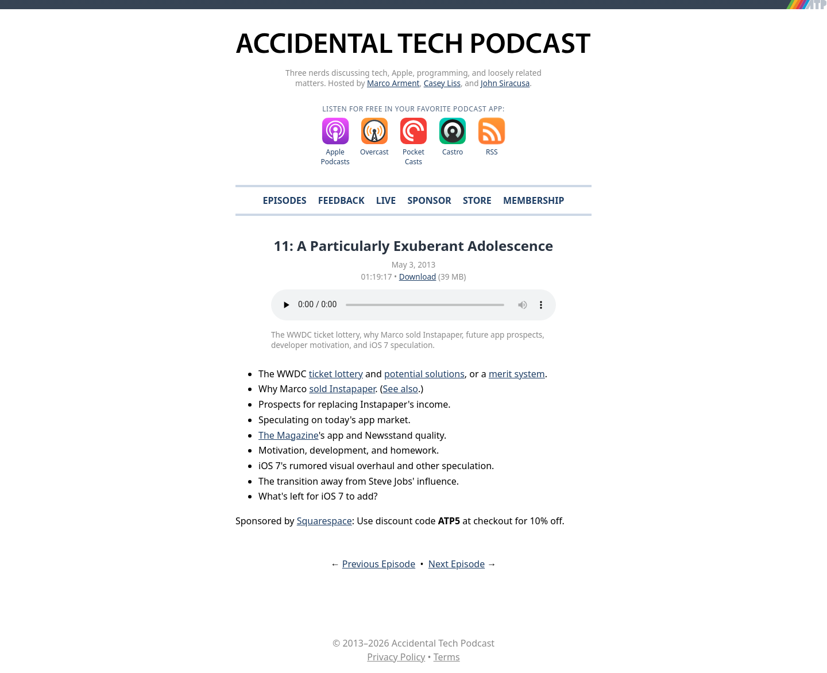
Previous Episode (378, 564)
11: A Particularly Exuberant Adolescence (414, 245)
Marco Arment (393, 83)
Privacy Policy (396, 657)
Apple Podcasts (335, 157)
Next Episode (456, 564)
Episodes (285, 200)
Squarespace (324, 521)
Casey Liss (442, 83)
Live (386, 200)
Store (477, 200)
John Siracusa (505, 83)
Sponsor (429, 200)
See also (400, 388)
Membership (533, 200)
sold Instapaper (342, 388)
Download (417, 276)
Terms (447, 657)
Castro (452, 152)
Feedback (341, 200)
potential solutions (424, 374)
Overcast (374, 152)
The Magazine (288, 435)
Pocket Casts (413, 157)
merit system (517, 374)
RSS (492, 152)
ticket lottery (336, 374)
